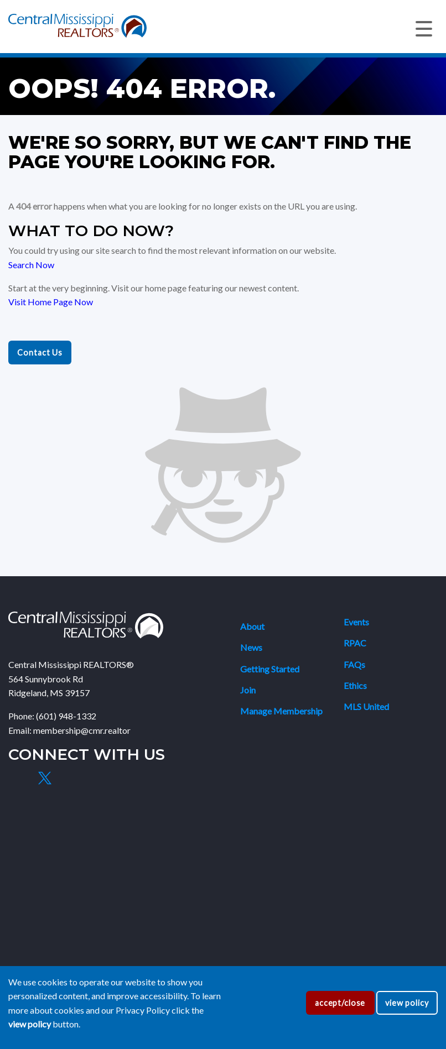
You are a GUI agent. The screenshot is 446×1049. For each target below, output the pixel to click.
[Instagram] (70, 778)
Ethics (355, 685)
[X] (44, 778)
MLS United (366, 706)
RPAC (355, 643)
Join (248, 690)
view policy (407, 1003)
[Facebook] (18, 778)
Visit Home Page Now (50, 301)
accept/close (340, 1003)
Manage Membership (281, 711)
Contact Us (40, 352)
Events (356, 622)
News (251, 647)
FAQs (354, 664)
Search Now (31, 264)
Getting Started (269, 669)
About (252, 626)
